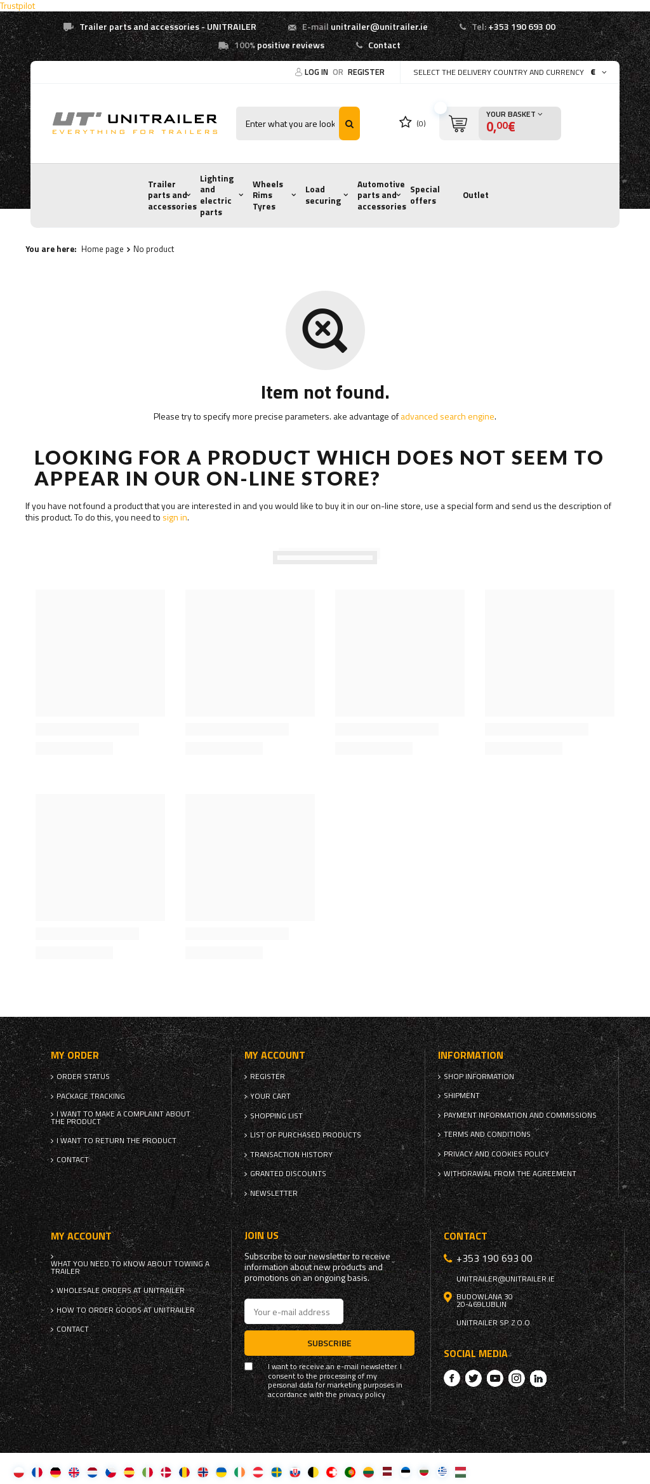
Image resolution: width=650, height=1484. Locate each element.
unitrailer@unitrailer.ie (379, 27)
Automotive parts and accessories (381, 195)
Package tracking (90, 1096)
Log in (317, 71)
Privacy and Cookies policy (496, 1154)
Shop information (479, 1076)
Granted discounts (288, 1173)
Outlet (476, 195)
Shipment (462, 1095)
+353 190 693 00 (521, 27)
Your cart (270, 1096)
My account (274, 1055)
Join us (261, 1235)
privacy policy (362, 1394)
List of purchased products (305, 1135)
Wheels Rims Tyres (268, 195)
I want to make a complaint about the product (120, 1117)
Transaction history (291, 1154)
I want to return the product (116, 1140)
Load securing (323, 195)
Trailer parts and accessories (172, 195)
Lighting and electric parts (217, 195)
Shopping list (276, 1116)
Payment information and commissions (520, 1115)
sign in (174, 517)
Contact (384, 45)
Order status (83, 1076)
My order (75, 1055)
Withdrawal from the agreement (510, 1173)
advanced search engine (447, 416)
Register (366, 71)
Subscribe (329, 1342)
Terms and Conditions (487, 1134)
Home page (102, 248)
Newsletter (274, 1193)
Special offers (425, 195)
